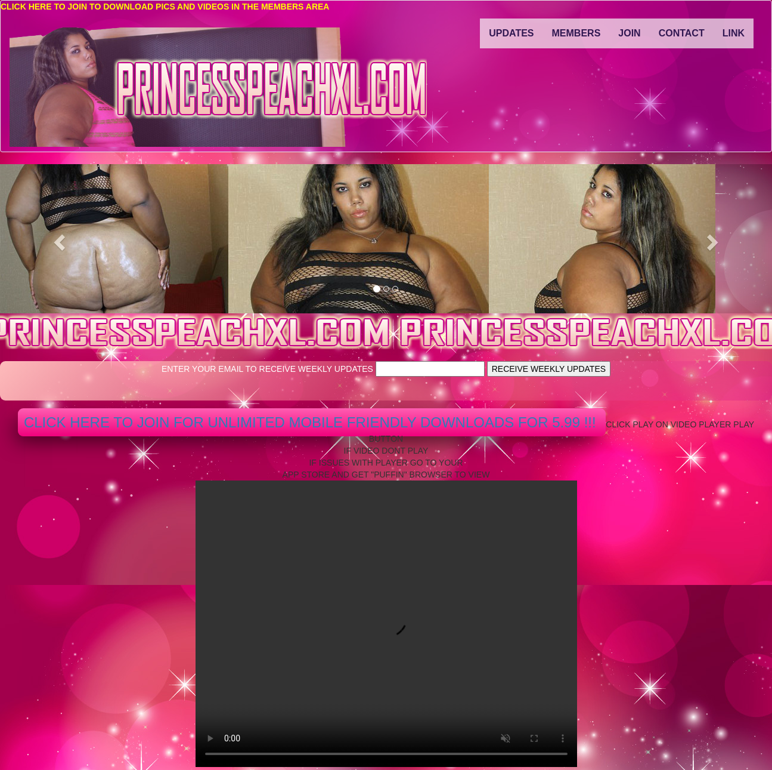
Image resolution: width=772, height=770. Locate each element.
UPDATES (511, 33)
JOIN (629, 33)
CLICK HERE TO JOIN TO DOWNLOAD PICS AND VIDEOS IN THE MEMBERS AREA (165, 6)
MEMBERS (576, 33)
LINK (734, 33)
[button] (58, 238)
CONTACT (682, 33)
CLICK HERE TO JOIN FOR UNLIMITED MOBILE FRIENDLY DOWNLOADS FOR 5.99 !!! (312, 422)
